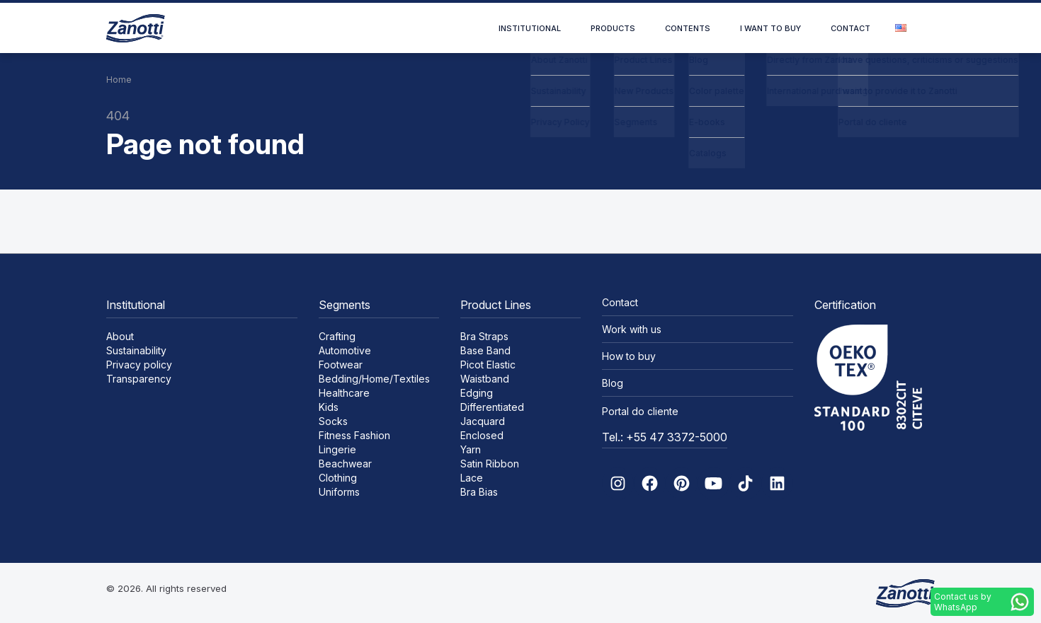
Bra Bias (479, 492)
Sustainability (136, 350)
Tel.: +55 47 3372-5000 (664, 437)
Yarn (470, 449)
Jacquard (482, 421)
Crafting (337, 336)
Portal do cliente (640, 411)
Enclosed (482, 435)
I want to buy (770, 28)
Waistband (484, 379)
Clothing (338, 478)
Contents (687, 28)
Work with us (631, 329)
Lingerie (337, 449)
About (120, 336)
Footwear (341, 365)
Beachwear (345, 464)
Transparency (138, 379)
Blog (612, 383)
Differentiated (492, 407)
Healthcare (344, 393)
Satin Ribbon (489, 464)
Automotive (345, 350)
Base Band (485, 350)
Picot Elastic (488, 365)
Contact (850, 28)
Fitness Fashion (354, 435)
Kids (329, 407)
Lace (471, 478)
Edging (476, 393)
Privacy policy (139, 365)
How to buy (629, 356)
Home (119, 79)
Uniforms (339, 492)
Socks (333, 421)
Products (613, 28)
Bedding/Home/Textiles (374, 379)
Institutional (530, 28)
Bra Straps (484, 336)
